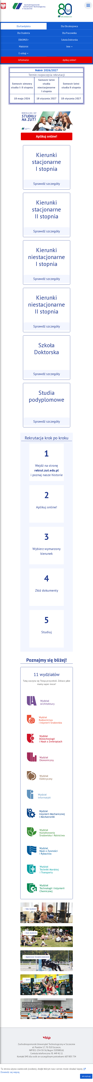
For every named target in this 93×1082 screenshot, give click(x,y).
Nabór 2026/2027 (46, 70)
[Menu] (88, 5)
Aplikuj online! (69, 60)
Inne (69, 46)
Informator (23, 60)
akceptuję (86, 1076)
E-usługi (23, 53)
